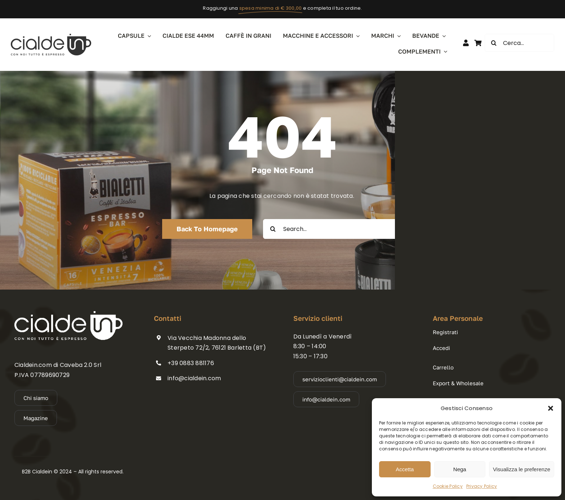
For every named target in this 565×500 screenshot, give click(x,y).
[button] (550, 408)
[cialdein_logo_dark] (51, 36)
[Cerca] (494, 43)
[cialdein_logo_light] (68, 314)
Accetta (405, 469)
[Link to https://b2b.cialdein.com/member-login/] (466, 43)
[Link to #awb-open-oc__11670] (477, 43)
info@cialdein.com (194, 378)
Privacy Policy (481, 486)
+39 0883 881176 (191, 363)
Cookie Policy (448, 486)
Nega (459, 469)
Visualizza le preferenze (521, 469)
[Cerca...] (519, 43)
